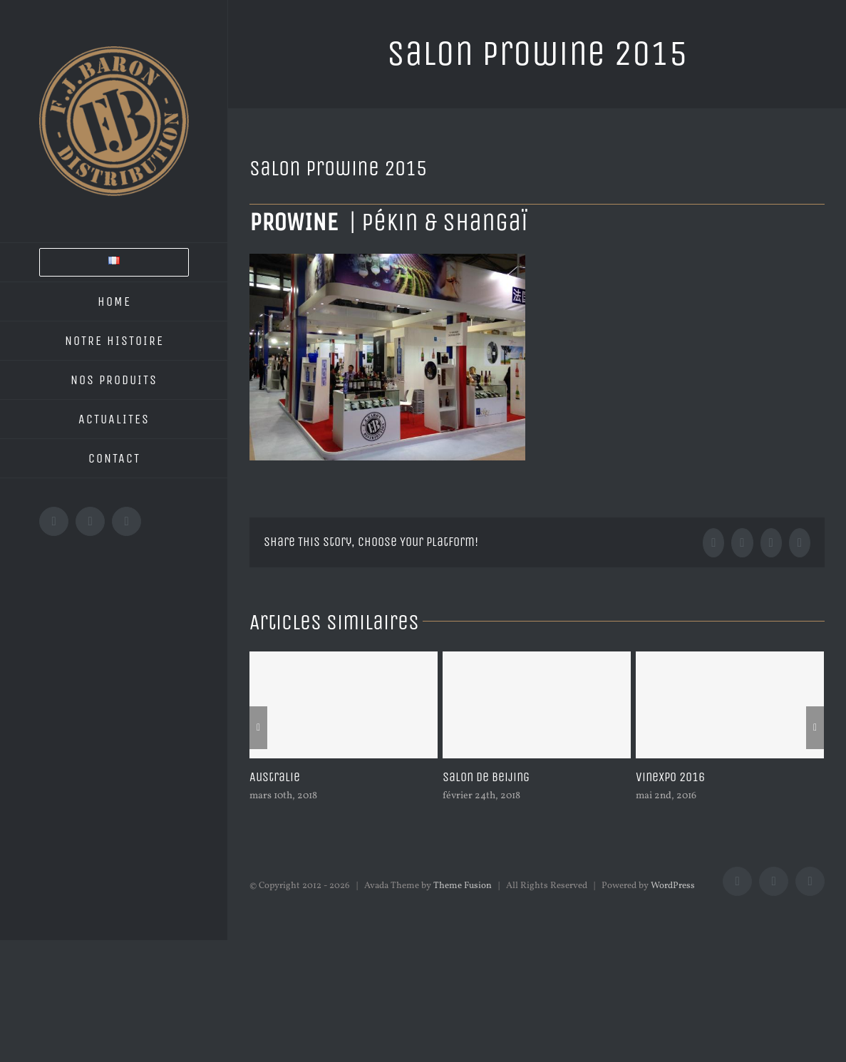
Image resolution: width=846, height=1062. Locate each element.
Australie (274, 777)
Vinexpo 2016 (670, 777)
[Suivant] (815, 727)
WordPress (673, 886)
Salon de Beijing (486, 777)
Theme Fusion (462, 886)
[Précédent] (258, 727)
